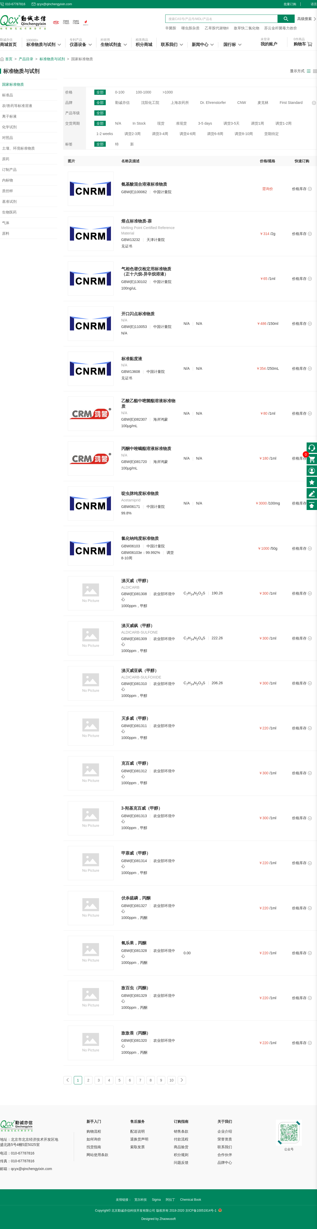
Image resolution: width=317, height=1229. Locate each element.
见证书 (126, 246)
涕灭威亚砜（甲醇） (140, 670)
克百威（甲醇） (135, 763)
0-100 (119, 92)
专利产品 (76, 40)
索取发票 (137, 1147)
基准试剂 (9, 201)
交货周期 (72, 123)
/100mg (274, 503)
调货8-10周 (244, 134)
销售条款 (181, 1131)
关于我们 (224, 1121)
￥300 (263, 593)
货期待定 (271, 134)
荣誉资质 (224, 1139)
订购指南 (181, 1121)
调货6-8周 (215, 134)
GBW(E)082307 (134, 419)
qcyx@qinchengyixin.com (51, 4)
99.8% (126, 513)
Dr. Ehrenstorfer (213, 102)
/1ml (271, 279)
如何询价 (94, 1139)
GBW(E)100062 (134, 192)
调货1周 (257, 123)
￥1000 (263, 548)
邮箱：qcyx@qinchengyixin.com (26, 1169)
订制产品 (9, 169)
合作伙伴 (224, 1155)
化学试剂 (9, 127)
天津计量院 (156, 240)
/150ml (272, 323)
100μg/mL (129, 426)
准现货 (181, 123)
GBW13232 (130, 240)
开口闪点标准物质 (138, 314)
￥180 (263, 458)
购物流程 (94, 1131)
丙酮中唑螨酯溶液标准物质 (146, 448)
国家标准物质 (13, 84)
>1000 (168, 92)
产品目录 (26, 59)
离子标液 (9, 116)
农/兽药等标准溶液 (17, 106)
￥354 (261, 368)
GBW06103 (130, 546)
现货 (160, 123)
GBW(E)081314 (134, 861)
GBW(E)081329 (134, 995)
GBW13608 (130, 372)
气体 (5, 223)
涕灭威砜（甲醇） (138, 625)
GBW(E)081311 (134, 726)
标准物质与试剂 (52, 59)
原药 (5, 159)
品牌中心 (224, 1162)
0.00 (187, 953)
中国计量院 (162, 192)
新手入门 (94, 1121)
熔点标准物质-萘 (136, 221)
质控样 (7, 191)
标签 (68, 144)
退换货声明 (139, 1139)
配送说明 (137, 1131)
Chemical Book (190, 1199)
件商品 (299, 39)
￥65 (264, 279)
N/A (118, 123)
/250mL (273, 368)
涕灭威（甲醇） (135, 581)
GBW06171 (130, 507)
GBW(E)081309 (134, 639)
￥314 (264, 234)
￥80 (264, 413)
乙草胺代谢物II (217, 28)
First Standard (291, 102)
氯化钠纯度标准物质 (140, 538)
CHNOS (194, 593)
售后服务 (137, 1121)
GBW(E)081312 (134, 771)
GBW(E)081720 (134, 462)
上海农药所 (180, 102)
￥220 (263, 728)
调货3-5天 (231, 123)
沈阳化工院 (150, 102)
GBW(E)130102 (134, 282)
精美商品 (142, 40)
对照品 (7, 138)
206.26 (217, 683)
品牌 (68, 102)
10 (171, 1080)
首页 (8, 59)
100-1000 (143, 92)
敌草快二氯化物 (246, 28)
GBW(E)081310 (134, 684)
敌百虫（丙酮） (135, 988)
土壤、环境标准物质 (18, 148)
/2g (272, 234)
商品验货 (181, 1147)
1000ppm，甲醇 (134, 606)
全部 (100, 92)
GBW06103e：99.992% (140, 552)
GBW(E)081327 (134, 906)
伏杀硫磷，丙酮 (135, 898)
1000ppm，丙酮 (134, 918)
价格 (68, 92)
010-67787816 (12, 4)
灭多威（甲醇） (135, 718)
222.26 (217, 638)
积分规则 (181, 1155)
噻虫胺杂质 (190, 28)
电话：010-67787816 (17, 1153)
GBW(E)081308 (134, 594)
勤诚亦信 (6, 40)
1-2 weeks (104, 134)
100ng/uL (128, 288)
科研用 (105, 40)
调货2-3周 (132, 134)
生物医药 (9, 212)
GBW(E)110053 (134, 327)
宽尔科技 (140, 1199)
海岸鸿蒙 (160, 419)
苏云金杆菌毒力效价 (280, 28)
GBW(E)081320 (134, 1040)
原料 (5, 233)
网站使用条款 (97, 1155)
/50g (273, 548)
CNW (241, 102)
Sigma (156, 1199)
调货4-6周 (188, 134)
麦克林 (262, 102)
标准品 (7, 95)
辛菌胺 (170, 28)
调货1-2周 (283, 123)
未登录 (265, 39)
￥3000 (261, 503)
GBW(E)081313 (134, 816)
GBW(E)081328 (134, 951)
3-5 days (205, 123)
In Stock (139, 123)
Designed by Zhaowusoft (158, 1219)
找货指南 (94, 1147)
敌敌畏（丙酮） (135, 1033)
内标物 (7, 180)
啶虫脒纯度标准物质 (140, 493)
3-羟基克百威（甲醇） (141, 808)
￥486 (261, 323)
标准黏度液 (131, 359)
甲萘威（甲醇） (135, 853)
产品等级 (72, 113)
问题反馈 (181, 1162)
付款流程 (181, 1139)
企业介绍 (224, 1131)
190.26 (217, 593)
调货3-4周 (160, 134)
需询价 (267, 189)
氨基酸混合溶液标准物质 (144, 184)
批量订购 (290, 4)
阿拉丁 (170, 1199)
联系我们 (224, 1147)
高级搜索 (307, 19)
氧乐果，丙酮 (133, 943)
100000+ (32, 40)
